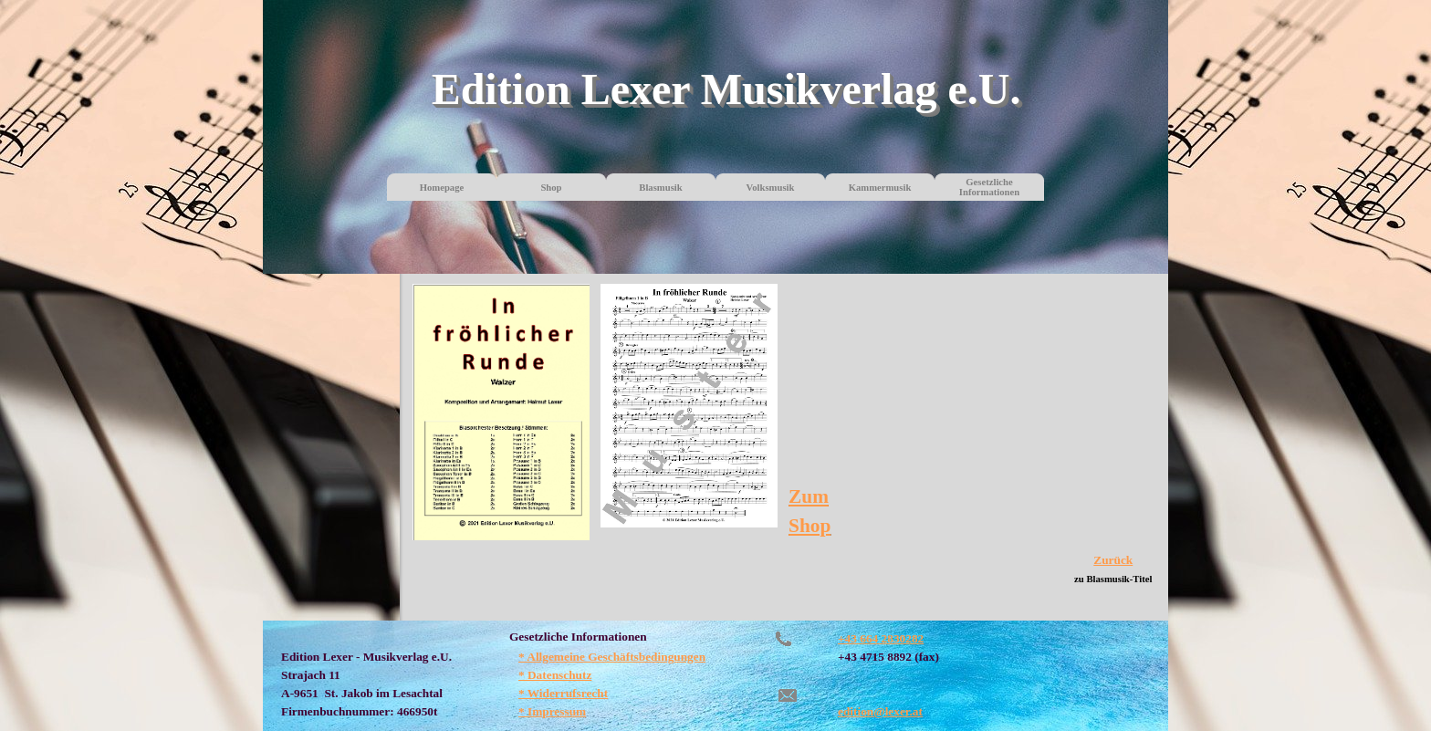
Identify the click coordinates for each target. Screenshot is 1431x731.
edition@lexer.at (880, 711)
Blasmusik (660, 188)
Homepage (442, 188)
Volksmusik (771, 188)
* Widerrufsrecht (563, 693)
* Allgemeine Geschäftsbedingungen (611, 656)
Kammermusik (880, 188)
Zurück (1113, 560)
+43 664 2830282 (881, 638)
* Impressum (552, 711)
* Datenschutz (554, 675)
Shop (550, 188)
